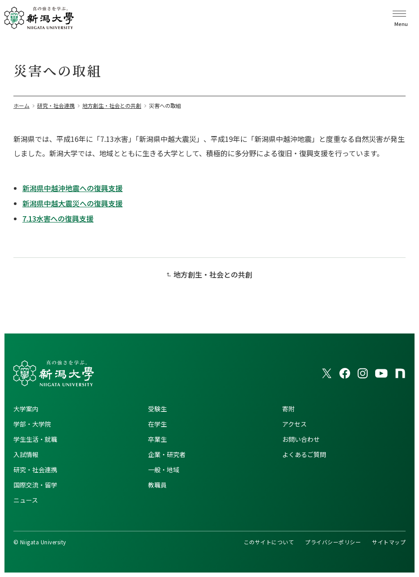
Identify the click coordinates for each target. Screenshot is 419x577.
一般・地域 (163, 469)
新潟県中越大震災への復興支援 (72, 203)
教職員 (157, 484)
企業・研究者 (167, 454)
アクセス (294, 423)
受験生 (157, 408)
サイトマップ (389, 542)
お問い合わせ (301, 439)
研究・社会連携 (35, 469)
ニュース (25, 500)
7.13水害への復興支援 (57, 218)
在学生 (157, 423)
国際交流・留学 (35, 484)
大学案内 (25, 408)
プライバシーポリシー (333, 542)
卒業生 (157, 439)
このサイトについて (269, 542)
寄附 (288, 408)
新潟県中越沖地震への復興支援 (72, 188)
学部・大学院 (32, 423)
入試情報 (25, 454)
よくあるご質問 (304, 454)
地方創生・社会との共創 (213, 274)
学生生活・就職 (35, 439)
